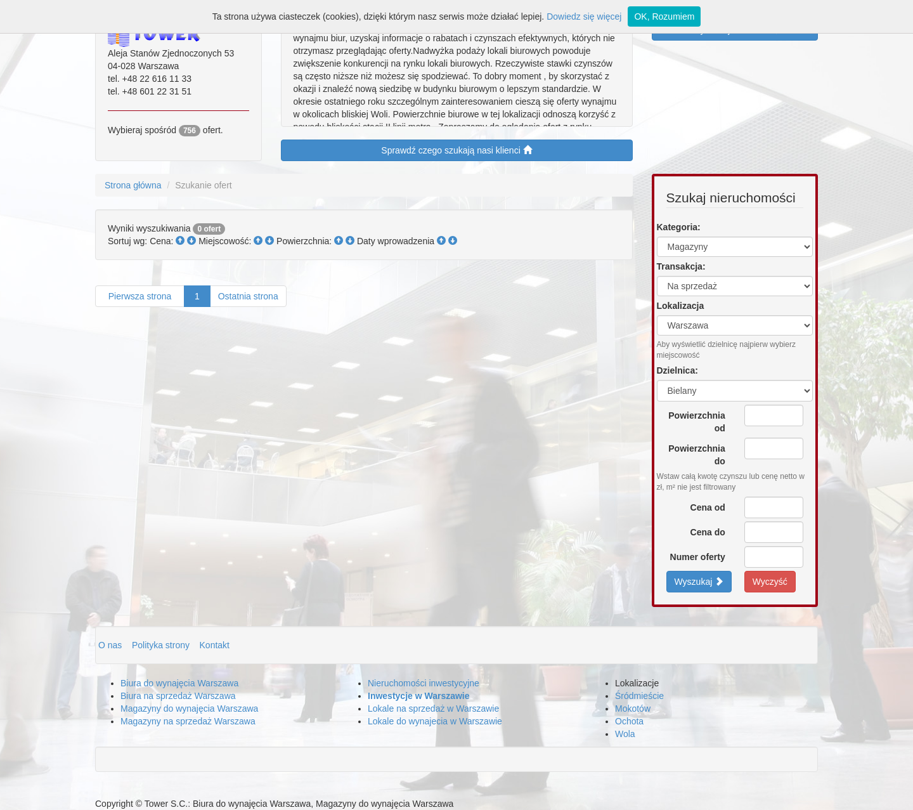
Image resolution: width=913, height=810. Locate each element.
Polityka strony (162, 645)
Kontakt (215, 645)
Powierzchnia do (696, 454)
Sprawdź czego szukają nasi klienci (456, 150)
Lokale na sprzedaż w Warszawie (433, 708)
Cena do (707, 532)
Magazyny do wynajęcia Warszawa (189, 708)
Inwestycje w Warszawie (419, 696)
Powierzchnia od (696, 421)
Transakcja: (681, 266)
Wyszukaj (699, 581)
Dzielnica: (677, 370)
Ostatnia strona (248, 296)
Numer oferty (697, 557)
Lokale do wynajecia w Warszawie (435, 721)
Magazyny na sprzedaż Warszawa (188, 721)
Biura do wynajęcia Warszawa (179, 683)
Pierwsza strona (139, 296)
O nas (111, 645)
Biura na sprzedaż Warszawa (178, 696)
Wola (625, 734)
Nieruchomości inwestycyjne (423, 683)
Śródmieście (639, 696)
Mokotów (633, 708)
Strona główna (133, 185)
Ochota (629, 721)
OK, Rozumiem (664, 16)
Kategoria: (679, 227)
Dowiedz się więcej (584, 16)
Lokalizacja (680, 306)
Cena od (707, 507)
